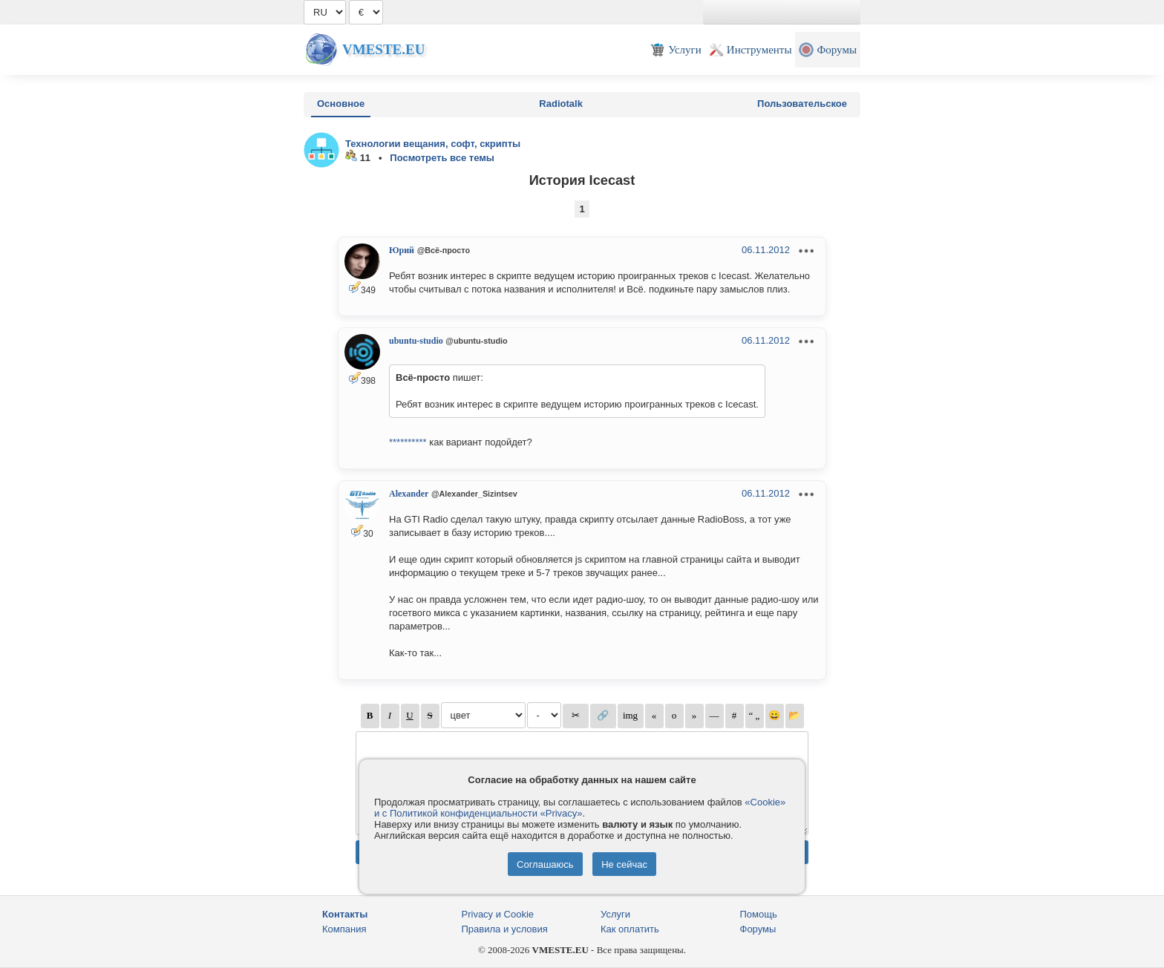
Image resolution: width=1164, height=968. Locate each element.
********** (408, 442)
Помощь (758, 914)
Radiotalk (561, 103)
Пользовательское (802, 103)
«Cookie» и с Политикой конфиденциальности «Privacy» (579, 808)
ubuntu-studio (416, 341)
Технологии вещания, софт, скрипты (432, 143)
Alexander (408, 493)
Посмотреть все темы (442, 157)
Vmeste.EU (383, 49)
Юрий (401, 250)
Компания (344, 929)
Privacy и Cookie (498, 914)
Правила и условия (505, 929)
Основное (340, 103)
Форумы (758, 929)
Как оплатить (630, 929)
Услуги (615, 914)
